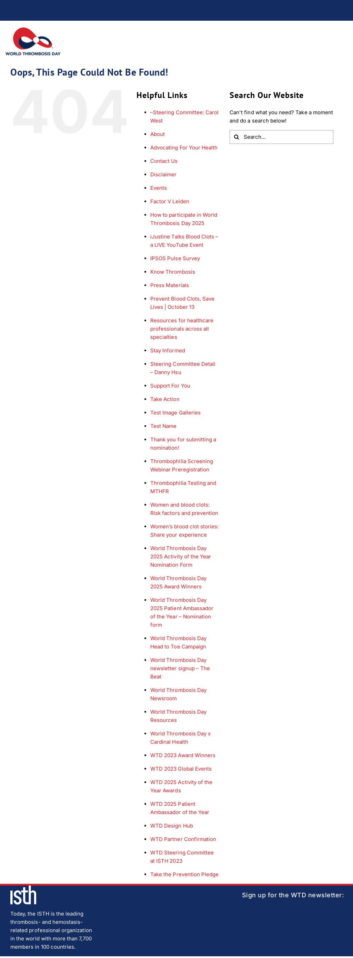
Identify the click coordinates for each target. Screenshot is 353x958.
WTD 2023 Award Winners (182, 755)
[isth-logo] (23, 888)
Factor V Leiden (169, 201)
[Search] (236, 137)
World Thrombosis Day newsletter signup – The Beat (180, 668)
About (157, 134)
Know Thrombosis (172, 271)
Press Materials (169, 285)
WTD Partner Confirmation (183, 839)
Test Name (163, 426)
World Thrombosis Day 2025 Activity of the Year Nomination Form (180, 556)
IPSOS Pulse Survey (175, 258)
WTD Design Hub (171, 825)
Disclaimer (163, 174)
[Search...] (281, 137)
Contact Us (164, 161)
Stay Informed (167, 350)
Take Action (165, 399)
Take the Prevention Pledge (184, 874)
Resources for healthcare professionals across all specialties (181, 328)
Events (158, 188)
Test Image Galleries (175, 412)
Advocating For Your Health (184, 147)
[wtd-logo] (33, 30)
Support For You (170, 385)
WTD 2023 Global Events (181, 768)
